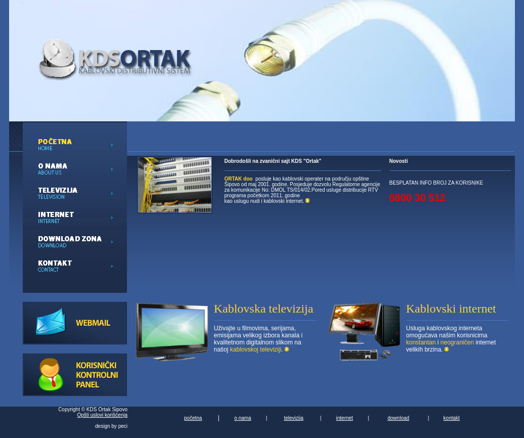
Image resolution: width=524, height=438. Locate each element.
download (398, 418)
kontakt (452, 418)
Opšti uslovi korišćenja (102, 415)
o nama (242, 418)
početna (193, 418)
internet (344, 418)
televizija (293, 418)
